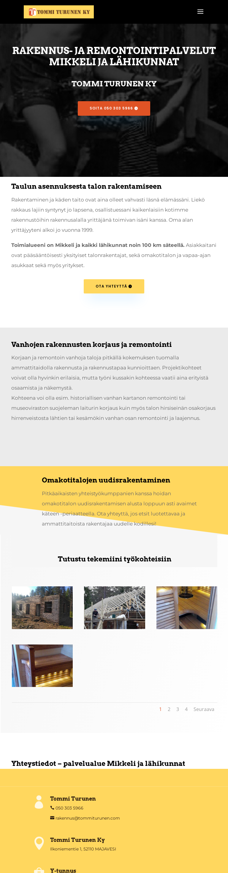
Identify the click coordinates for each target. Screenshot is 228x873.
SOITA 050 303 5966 (111, 108)
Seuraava (204, 709)
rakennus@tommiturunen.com (87, 818)
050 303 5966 (68, 808)
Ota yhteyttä (111, 286)
